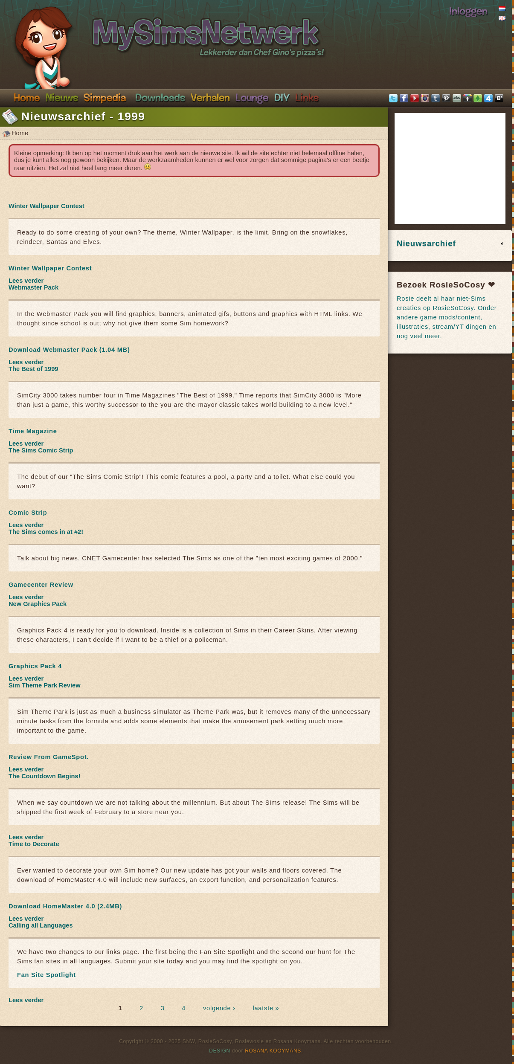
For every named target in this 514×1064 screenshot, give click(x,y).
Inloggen (468, 10)
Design (219, 1051)
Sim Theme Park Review (45, 685)
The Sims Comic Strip (41, 450)
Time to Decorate (34, 844)
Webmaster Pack (33, 287)
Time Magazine (33, 431)
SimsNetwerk (156, 29)
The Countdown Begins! (45, 776)
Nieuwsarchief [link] (426, 243)
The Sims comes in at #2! (46, 531)
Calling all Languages (41, 925)
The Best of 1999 (33, 368)
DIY (281, 97)
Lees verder (26, 280)
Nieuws (62, 97)
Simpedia (105, 97)
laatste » (266, 1008)
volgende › (219, 1008)
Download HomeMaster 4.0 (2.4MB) (65, 906)
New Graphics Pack (38, 603)
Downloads (160, 97)
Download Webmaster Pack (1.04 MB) (69, 349)
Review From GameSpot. (49, 757)
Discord (252, 97)
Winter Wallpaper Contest (46, 206)
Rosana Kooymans (273, 1051)
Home (27, 97)
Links (306, 97)
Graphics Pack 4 (35, 666)
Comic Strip (28, 512)
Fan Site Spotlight (46, 974)
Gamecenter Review (41, 584)
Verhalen (210, 97)
